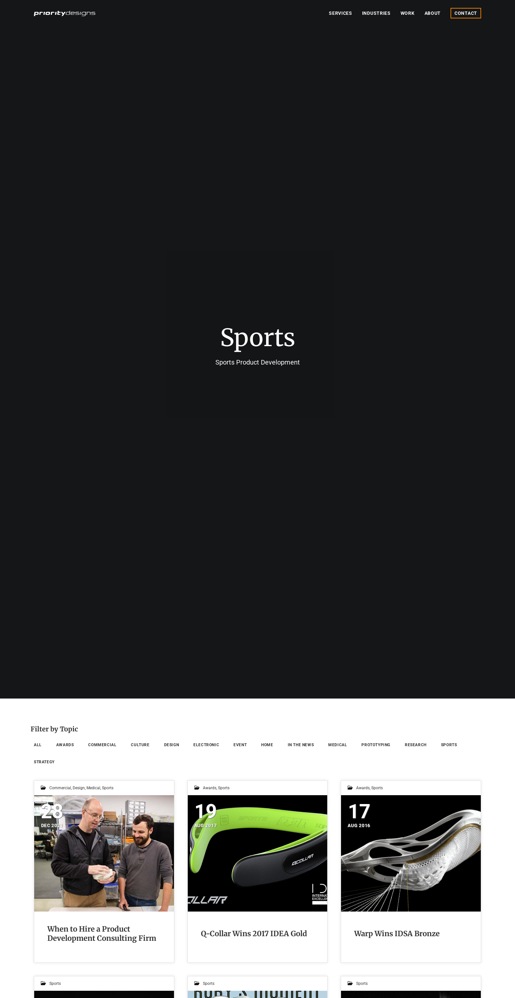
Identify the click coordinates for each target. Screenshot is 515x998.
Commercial (102, 745)
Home (267, 745)
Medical (337, 745)
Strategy (44, 762)
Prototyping (375, 745)
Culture (140, 745)
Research (416, 745)
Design (171, 745)
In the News (301, 745)
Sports (449, 745)
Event (240, 745)
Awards (65, 745)
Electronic (206, 745)
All (38, 745)
